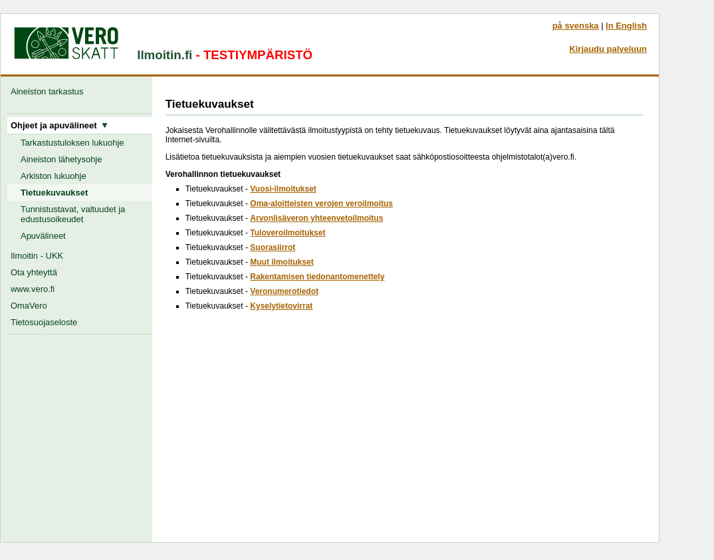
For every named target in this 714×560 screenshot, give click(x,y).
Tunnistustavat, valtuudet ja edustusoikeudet (73, 214)
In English (626, 26)
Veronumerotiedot (284, 291)
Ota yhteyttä (34, 272)
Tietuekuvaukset (54, 193)
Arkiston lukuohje (53, 176)
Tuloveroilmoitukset (287, 232)
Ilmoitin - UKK (37, 256)
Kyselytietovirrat (281, 306)
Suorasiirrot (272, 247)
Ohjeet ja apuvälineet (59, 125)
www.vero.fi (33, 289)
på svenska (575, 26)
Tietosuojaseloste (44, 322)
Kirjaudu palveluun (608, 49)
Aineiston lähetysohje (61, 159)
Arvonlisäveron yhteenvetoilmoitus (316, 218)
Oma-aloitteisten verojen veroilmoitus (321, 203)
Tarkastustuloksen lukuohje (72, 143)
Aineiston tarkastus (49, 91)
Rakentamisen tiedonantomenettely (317, 276)
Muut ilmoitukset (281, 262)
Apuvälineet (43, 236)
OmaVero (29, 306)
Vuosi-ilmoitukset (283, 189)
